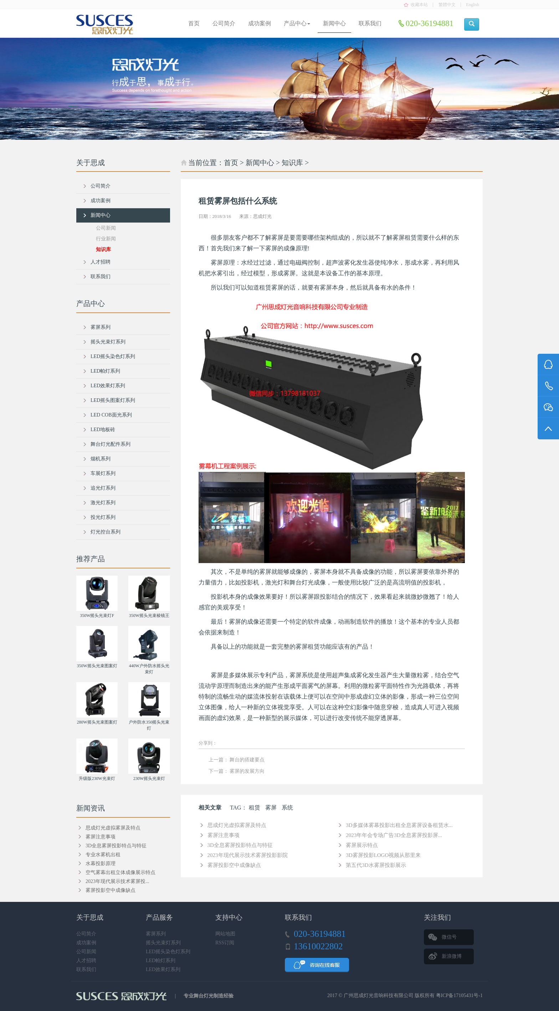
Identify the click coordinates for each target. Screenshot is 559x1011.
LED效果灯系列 (108, 385)
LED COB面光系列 (111, 415)
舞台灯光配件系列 (110, 444)
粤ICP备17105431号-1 (459, 995)
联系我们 (370, 23)
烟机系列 (101, 458)
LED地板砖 (103, 429)
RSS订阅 (224, 942)
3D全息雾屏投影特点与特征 (240, 845)
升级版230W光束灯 (97, 778)
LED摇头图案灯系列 (113, 400)
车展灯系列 (103, 473)
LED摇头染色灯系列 (113, 356)
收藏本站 (419, 4)
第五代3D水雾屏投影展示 (376, 865)
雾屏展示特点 (362, 845)
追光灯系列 (103, 488)
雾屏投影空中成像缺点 (234, 865)
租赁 (254, 808)
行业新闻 (106, 238)
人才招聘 (101, 262)
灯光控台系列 (105, 532)
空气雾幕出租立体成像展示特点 (120, 872)
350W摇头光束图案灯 (97, 665)
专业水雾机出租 (103, 854)
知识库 (292, 163)
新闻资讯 (90, 808)
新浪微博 (452, 956)
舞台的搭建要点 (247, 759)
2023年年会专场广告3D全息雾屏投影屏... (394, 835)
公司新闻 (106, 228)
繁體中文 (447, 4)
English (472, 4)
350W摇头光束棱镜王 (149, 615)
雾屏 (271, 808)
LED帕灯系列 (105, 371)
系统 (287, 808)
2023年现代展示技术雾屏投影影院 (247, 855)
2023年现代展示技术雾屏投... (117, 881)
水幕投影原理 (101, 863)
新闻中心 (334, 23)
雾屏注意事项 (223, 835)
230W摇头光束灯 (149, 778)
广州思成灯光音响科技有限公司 (379, 995)
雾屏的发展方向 (247, 771)
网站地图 (225, 933)
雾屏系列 (101, 327)
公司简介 (223, 23)
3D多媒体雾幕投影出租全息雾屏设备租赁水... (399, 825)
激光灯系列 (103, 502)
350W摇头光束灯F (97, 615)
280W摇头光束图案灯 (97, 722)
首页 (194, 23)
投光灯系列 (103, 517)
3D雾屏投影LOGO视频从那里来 (383, 855)
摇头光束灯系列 (108, 341)
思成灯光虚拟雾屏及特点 (236, 825)
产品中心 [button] (297, 23)
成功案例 (259, 23)
